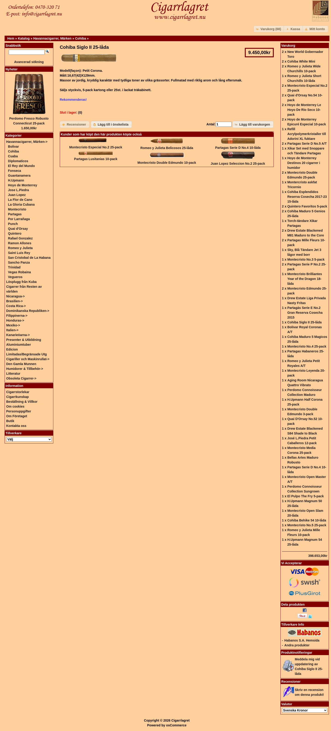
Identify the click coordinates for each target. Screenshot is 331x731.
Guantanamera (19, 175)
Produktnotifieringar (296, 652)
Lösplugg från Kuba (21, 282)
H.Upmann (16, 180)
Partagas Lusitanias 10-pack (95, 159)
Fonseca (14, 171)
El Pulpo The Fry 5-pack (305, 496)
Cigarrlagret (180, 720)
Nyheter (11, 69)
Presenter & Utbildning (23, 340)
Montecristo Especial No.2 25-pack (95, 147)
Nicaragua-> (15, 296)
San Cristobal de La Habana (29, 257)
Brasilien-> (14, 301)
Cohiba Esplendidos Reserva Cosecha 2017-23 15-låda (307, 196)
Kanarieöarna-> (18, 335)
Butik (10, 421)
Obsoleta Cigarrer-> (21, 378)
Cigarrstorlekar (17, 392)
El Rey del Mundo (21, 166)
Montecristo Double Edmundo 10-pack (166, 162)
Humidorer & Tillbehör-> (24, 369)
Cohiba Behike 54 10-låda (306, 520)
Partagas (15, 214)
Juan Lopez (17, 195)
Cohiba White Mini (301, 61)
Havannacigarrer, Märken (52, 38)
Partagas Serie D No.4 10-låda (238, 148)
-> (26, 142)
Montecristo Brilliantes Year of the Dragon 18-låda (304, 278)
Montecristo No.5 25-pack (306, 525)
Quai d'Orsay (18, 228)
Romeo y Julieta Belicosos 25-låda (166, 148)
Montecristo (17, 209)
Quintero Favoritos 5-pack (307, 206)
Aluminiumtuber (18, 344)
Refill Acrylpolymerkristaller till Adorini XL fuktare (306, 134)
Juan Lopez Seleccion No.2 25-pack (238, 163)
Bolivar (13, 146)
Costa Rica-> (16, 306)
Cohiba (80, 38)
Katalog (24, 38)
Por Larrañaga (19, 219)
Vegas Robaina (19, 272)
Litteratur (13, 373)
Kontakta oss (16, 426)
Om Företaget (16, 416)
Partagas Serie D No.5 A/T (307, 143)
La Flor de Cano (20, 199)
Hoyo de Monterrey (22, 185)
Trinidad (14, 267)
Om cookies (15, 406)
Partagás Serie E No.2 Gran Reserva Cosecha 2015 (304, 312)
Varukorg (288, 45)
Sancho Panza (19, 262)
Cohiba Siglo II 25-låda (304, 322)
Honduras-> (15, 320)
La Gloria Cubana (21, 204)
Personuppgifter (18, 411)
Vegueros (15, 277)
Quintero (14, 233)
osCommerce (176, 725)
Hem (10, 38)
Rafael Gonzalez (20, 238)
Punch (13, 224)
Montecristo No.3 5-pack (306, 259)
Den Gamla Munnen (21, 364)
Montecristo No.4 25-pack (306, 346)
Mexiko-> (13, 325)
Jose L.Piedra (18, 190)
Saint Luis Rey (19, 253)
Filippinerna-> (16, 315)
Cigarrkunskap (17, 397)
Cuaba (13, 156)
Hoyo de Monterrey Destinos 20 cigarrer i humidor (303, 163)
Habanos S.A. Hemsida (302, 640)
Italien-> (12, 330)
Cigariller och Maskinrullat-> (27, 359)
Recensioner (291, 681)
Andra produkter (297, 645)
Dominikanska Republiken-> (27, 311)
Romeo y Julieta (20, 248)
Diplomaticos (18, 161)
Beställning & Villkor (21, 401)
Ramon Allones (19, 243)
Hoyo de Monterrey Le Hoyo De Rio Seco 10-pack (304, 109)
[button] (269, 29)
